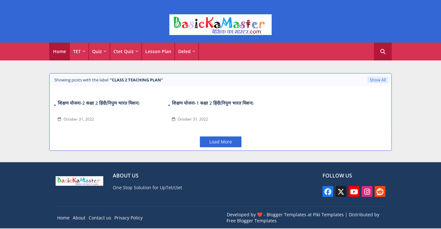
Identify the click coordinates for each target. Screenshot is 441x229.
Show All (378, 80)
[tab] (59, 51)
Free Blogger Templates (252, 221)
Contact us (100, 218)
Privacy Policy (128, 218)
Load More (220, 142)
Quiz (97, 51)
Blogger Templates (286, 215)
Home (59, 51)
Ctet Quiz (123, 51)
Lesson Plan (158, 51)
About (79, 218)
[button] (383, 51)
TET (77, 51)
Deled (184, 51)
